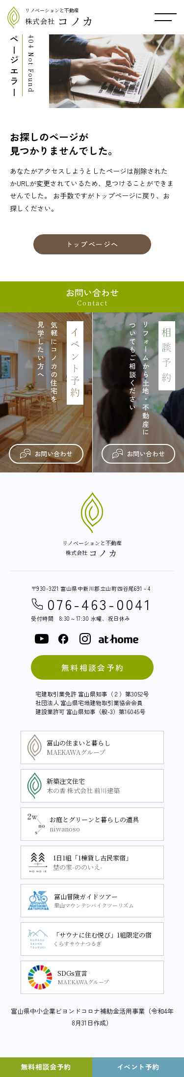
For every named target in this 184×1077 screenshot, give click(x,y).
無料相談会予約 (93, 667)
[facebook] (63, 639)
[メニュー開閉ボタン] (165, 17)
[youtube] (42, 639)
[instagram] (85, 639)
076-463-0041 (92, 604)
